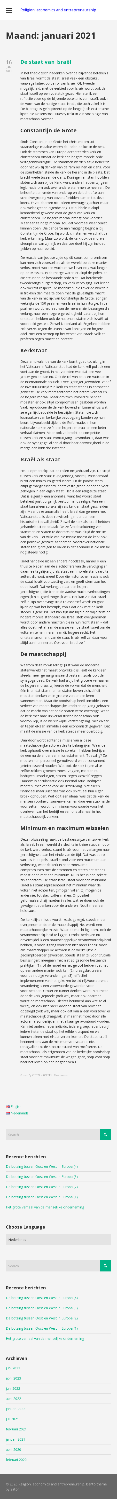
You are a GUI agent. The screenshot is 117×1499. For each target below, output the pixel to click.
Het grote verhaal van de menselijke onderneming (45, 1207)
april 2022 (13, 1398)
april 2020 (13, 1449)
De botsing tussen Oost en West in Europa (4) (42, 1166)
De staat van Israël (45, 61)
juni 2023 (13, 1368)
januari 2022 (15, 1408)
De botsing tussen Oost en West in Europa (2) (42, 1186)
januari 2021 (15, 1439)
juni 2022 (13, 1388)
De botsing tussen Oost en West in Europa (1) (42, 1197)
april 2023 (13, 1378)
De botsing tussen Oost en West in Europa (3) (42, 1176)
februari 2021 (16, 1429)
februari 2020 (16, 1459)
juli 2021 (12, 1419)
